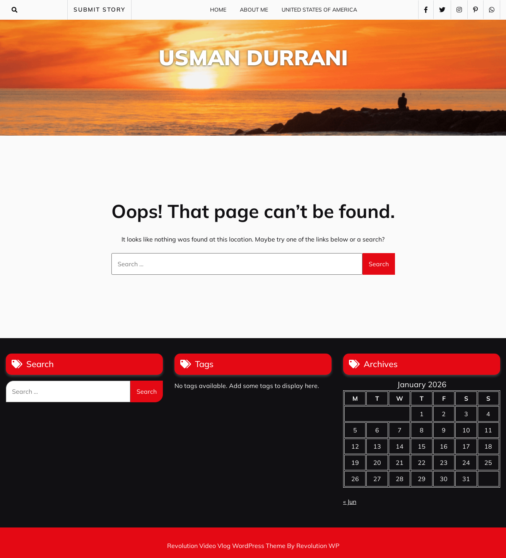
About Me (254, 9)
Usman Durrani (253, 57)
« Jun (349, 501)
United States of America (319, 9)
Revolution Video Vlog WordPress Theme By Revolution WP (253, 545)
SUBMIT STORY (99, 9)
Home (218, 9)
